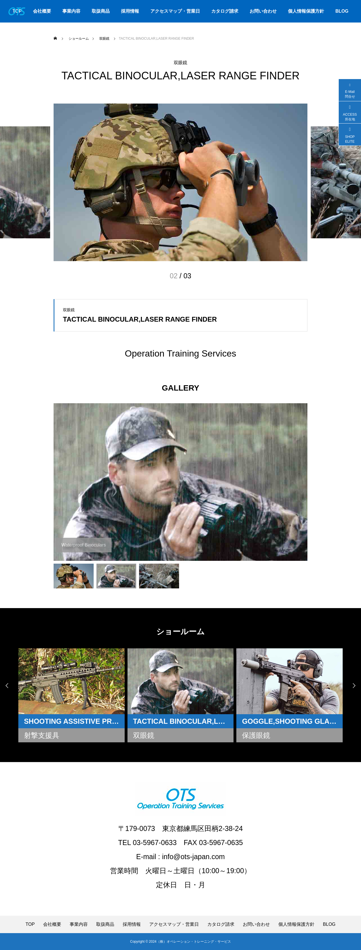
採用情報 (130, 11)
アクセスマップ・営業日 (175, 11)
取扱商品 (101, 11)
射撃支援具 (41, 735)
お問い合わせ (263, 11)
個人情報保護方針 (306, 11)
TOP (30, 924)
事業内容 (71, 11)
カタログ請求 (224, 11)
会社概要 (42, 11)
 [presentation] (7, 685)
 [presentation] (354, 685)
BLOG (341, 11)
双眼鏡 (180, 62)
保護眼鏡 (256, 735)
